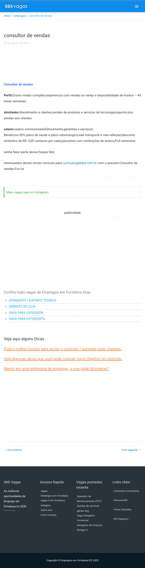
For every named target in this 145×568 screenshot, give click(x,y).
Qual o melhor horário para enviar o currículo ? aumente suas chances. (63, 349)
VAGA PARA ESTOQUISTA (27, 319)
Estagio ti (82, 529)
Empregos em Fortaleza (54, 495)
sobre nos (46, 509)
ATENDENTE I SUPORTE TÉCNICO (32, 300)
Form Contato (48, 514)
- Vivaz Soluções (122, 509)
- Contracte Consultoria (126, 490)
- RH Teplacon (120, 518)
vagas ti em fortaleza (53, 500)
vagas (44, 490)
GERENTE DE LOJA (22, 306)
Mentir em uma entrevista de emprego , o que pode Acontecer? (56, 368)
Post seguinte (131, 449)
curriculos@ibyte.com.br (79, 163)
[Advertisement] (72, 65)
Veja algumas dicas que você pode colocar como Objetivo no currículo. (63, 358)
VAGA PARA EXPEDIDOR (26, 313)
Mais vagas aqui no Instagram (27, 192)
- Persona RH (120, 500)
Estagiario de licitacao (89, 525)
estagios (45, 505)
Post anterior (13, 449)
